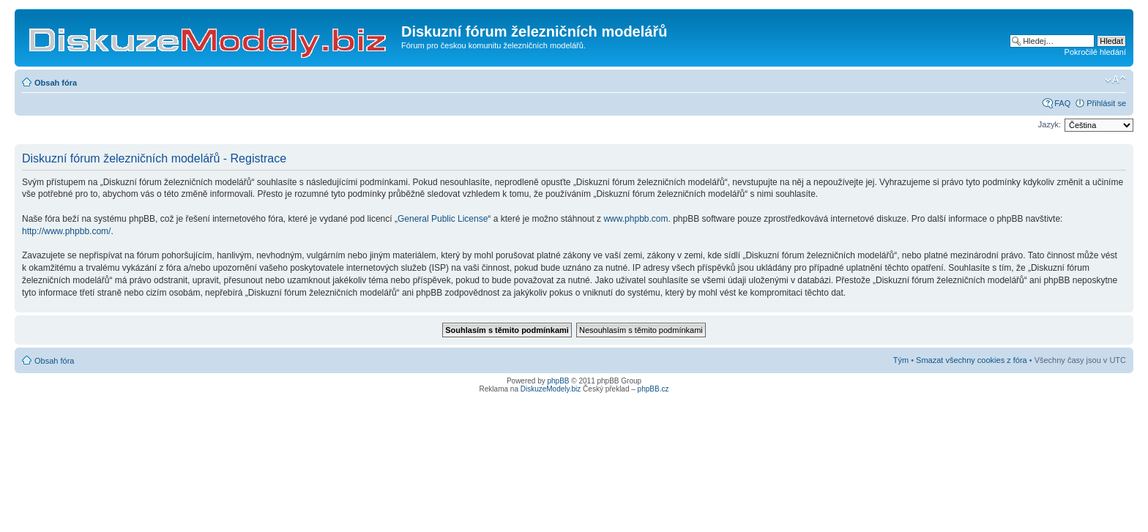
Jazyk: (1049, 124)
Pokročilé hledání (1095, 52)
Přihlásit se (1106, 103)
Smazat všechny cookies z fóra (971, 360)
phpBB (559, 381)
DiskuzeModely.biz (551, 389)
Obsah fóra (55, 82)
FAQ (1062, 103)
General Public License (443, 219)
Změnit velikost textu (1115, 79)
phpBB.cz (653, 389)
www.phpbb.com (635, 219)
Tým (901, 360)
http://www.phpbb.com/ (66, 231)
